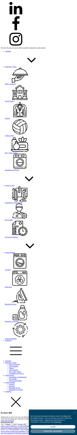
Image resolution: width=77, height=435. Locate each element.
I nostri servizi (9, 375)
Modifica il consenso (26, 431)
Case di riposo (13, 366)
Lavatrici (12, 384)
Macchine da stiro (14, 388)
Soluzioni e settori (10, 363)
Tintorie (11, 368)
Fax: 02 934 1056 (19, 426)
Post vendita (13, 379)
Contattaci (8, 391)
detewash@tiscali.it (21, 428)
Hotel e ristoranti (14, 364)
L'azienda (8, 361)
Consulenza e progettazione (18, 377)
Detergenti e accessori (16, 390)
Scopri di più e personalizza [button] (53, 431)
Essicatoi (12, 386)
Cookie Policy (14, 431)
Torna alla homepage (7, 420)
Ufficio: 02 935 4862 (7, 426)
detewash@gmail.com (8, 428)
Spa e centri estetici (15, 372)
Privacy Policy (5, 431)
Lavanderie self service (16, 373)
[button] (74, 412)
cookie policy (57, 422)
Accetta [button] (53, 427)
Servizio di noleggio (15, 381)
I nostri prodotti (10, 382)
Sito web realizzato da (15, 433)
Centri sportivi (13, 370)
